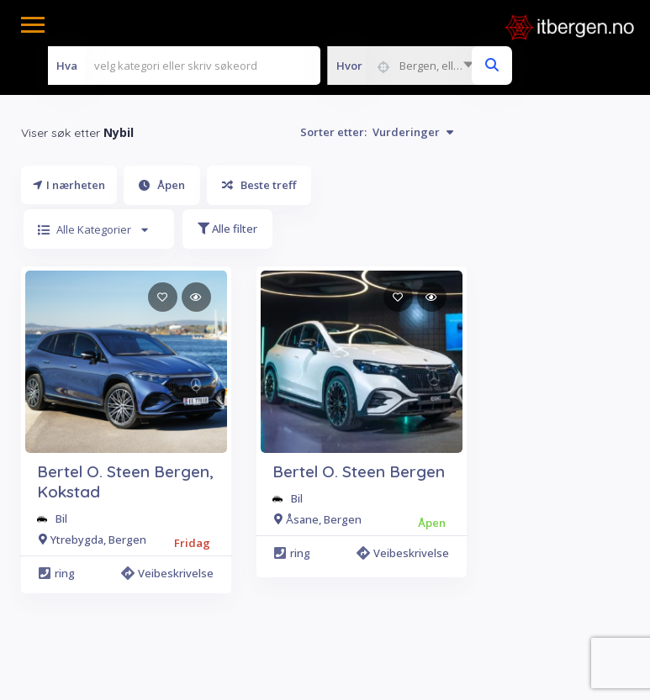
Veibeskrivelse (170, 573)
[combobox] (404, 65)
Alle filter (227, 228)
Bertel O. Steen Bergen (358, 471)
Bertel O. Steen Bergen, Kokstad (125, 481)
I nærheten (69, 184)
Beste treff (259, 184)
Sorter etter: (376, 131)
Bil (61, 518)
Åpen (162, 184)
